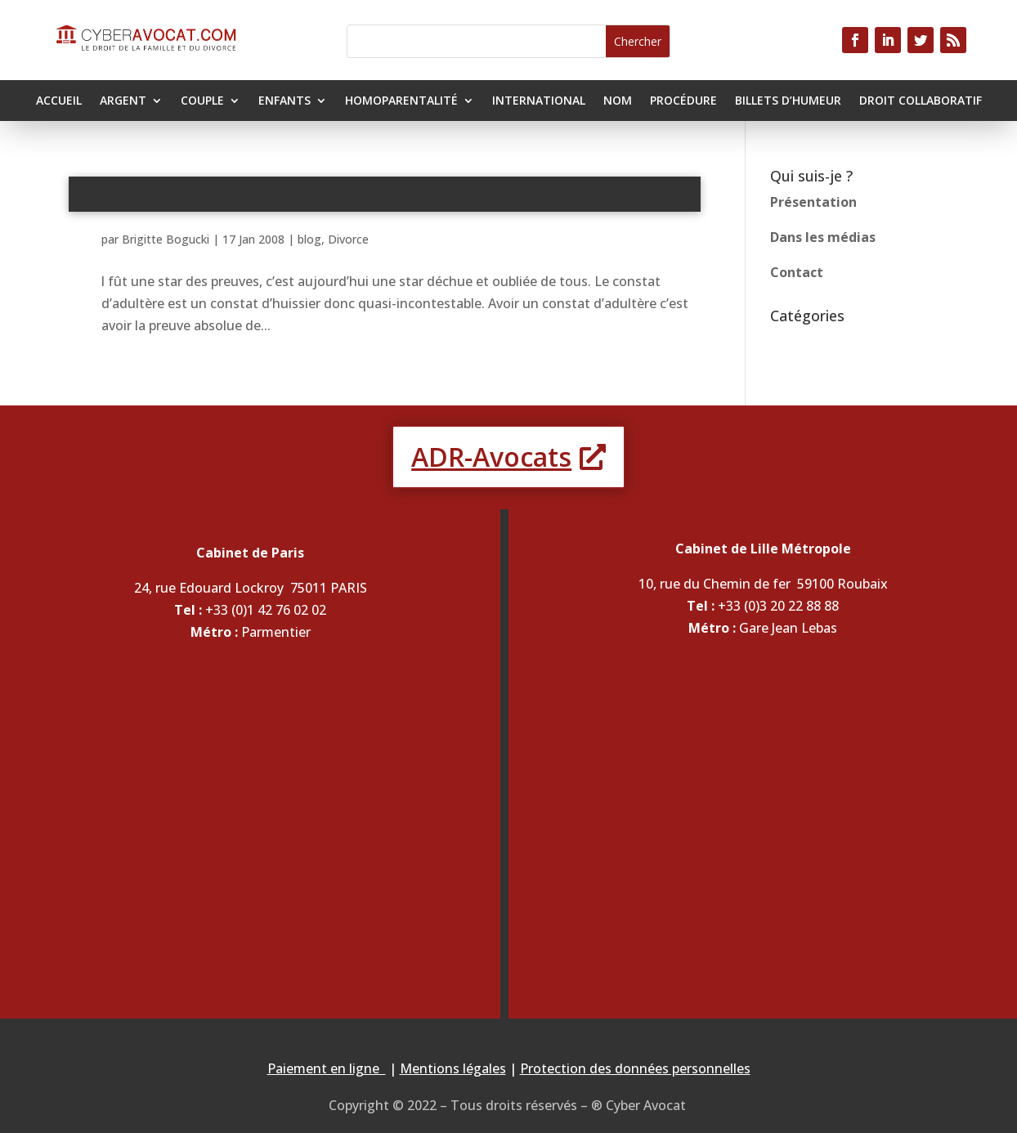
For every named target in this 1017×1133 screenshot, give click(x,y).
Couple (202, 101)
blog (309, 239)
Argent (123, 101)
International (538, 101)
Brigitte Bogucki (165, 239)
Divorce (348, 239)
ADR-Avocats (491, 456)
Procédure (683, 101)
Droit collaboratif (920, 101)
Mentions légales (453, 1068)
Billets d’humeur (788, 101)
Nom (617, 101)
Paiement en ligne (326, 1068)
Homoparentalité (401, 101)
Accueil (59, 101)
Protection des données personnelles (635, 1068)
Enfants (284, 101)
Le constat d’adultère (385, 193)
